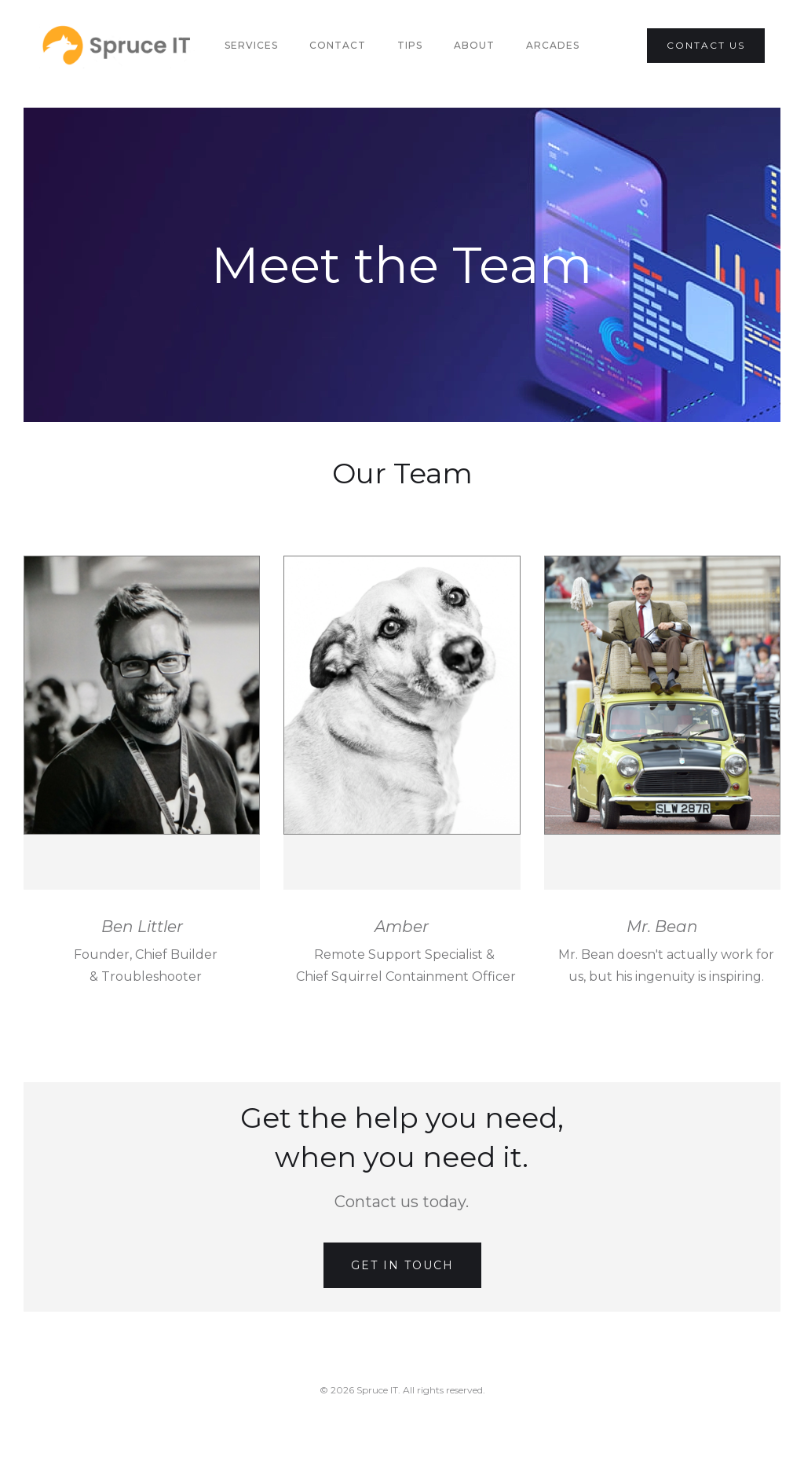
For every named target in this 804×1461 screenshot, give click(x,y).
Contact (337, 45)
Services (251, 45)
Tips (409, 45)
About (474, 45)
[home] (117, 46)
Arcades (552, 45)
